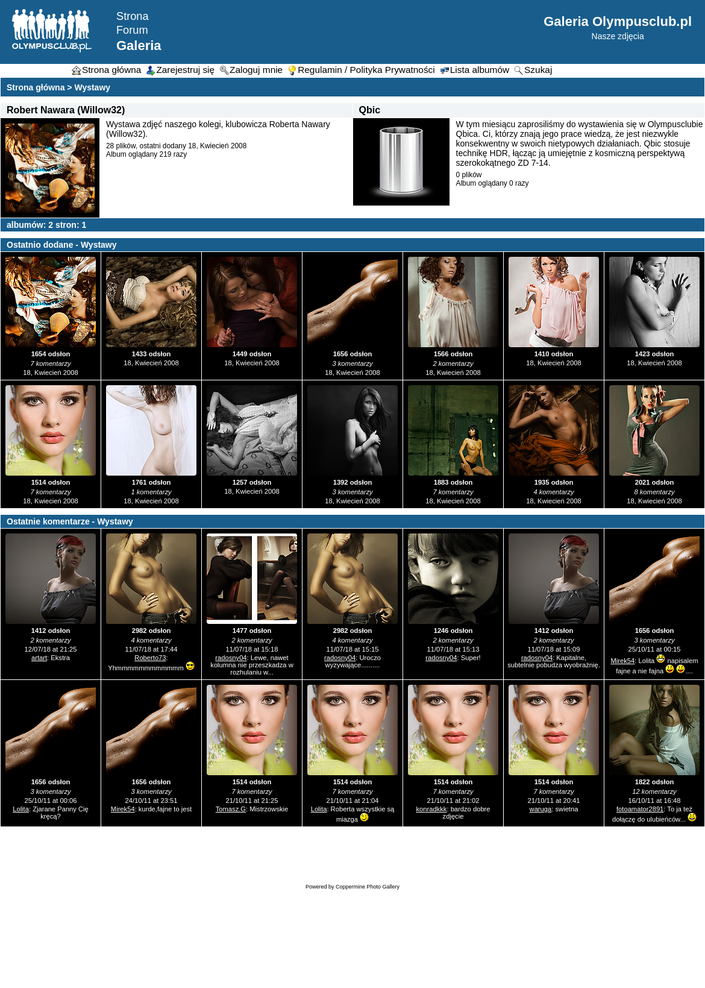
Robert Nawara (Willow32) (66, 110)
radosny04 (230, 657)
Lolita (21, 809)
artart (39, 657)
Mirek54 (623, 660)
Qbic (370, 110)
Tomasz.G (231, 809)
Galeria (138, 45)
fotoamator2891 (639, 809)
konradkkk (431, 809)
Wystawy (92, 87)
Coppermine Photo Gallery (368, 887)
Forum (132, 30)
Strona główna (35, 87)
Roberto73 (150, 657)
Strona (132, 16)
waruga (541, 809)
